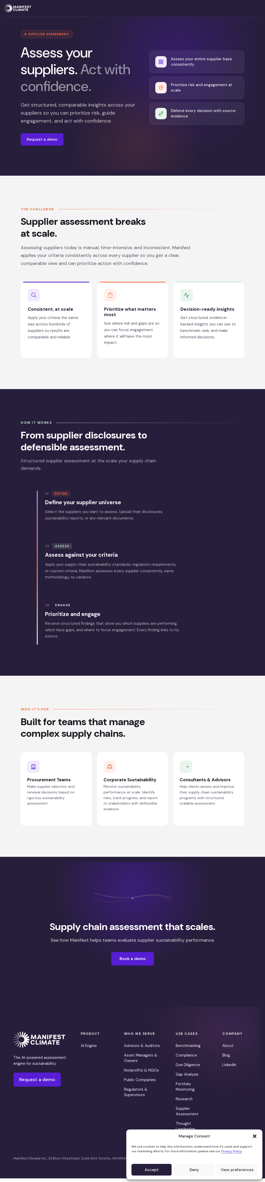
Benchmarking (188, 1049)
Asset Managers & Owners (140, 1061)
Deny (194, 1169)
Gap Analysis (187, 1077)
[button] (254, 1136)
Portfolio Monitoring (185, 1090)
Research (184, 1102)
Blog (226, 1058)
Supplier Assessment (187, 1114)
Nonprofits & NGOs (141, 1073)
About (227, 1049)
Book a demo (133, 962)
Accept (152, 1169)
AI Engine (89, 1049)
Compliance (186, 1058)
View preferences (237, 1169)
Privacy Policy (231, 1151)
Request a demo (44, 140)
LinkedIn (229, 1068)
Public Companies (140, 1083)
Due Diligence (188, 1068)
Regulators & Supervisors (136, 1095)
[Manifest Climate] (39, 1043)
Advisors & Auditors (142, 1049)
